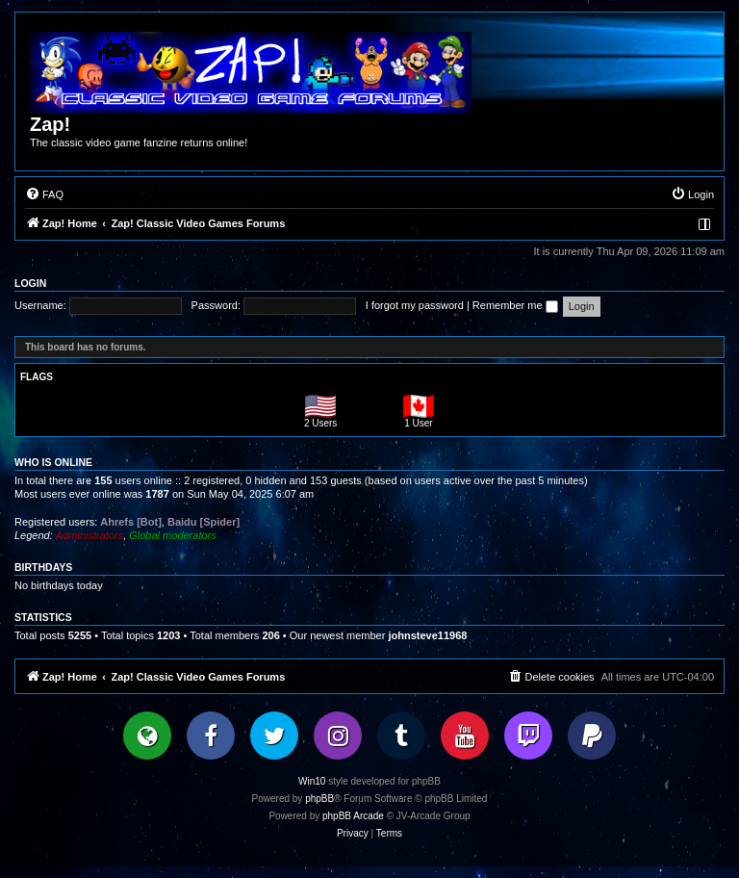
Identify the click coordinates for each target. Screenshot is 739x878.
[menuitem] (44, 194)
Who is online (53, 462)
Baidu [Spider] (203, 522)
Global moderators (173, 535)
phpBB (319, 798)
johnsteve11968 (427, 635)
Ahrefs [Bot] (131, 522)
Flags (36, 377)
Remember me (515, 305)
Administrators (89, 535)
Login (30, 283)
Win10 (311, 781)
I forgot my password (415, 305)
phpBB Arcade (353, 816)
